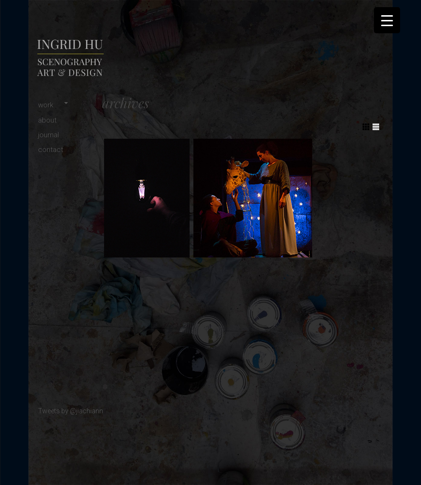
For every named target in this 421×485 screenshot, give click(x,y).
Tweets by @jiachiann (70, 411)
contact (50, 149)
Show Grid (366, 127)
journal (48, 135)
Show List (376, 127)
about (47, 120)
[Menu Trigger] (387, 20)
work (45, 105)
